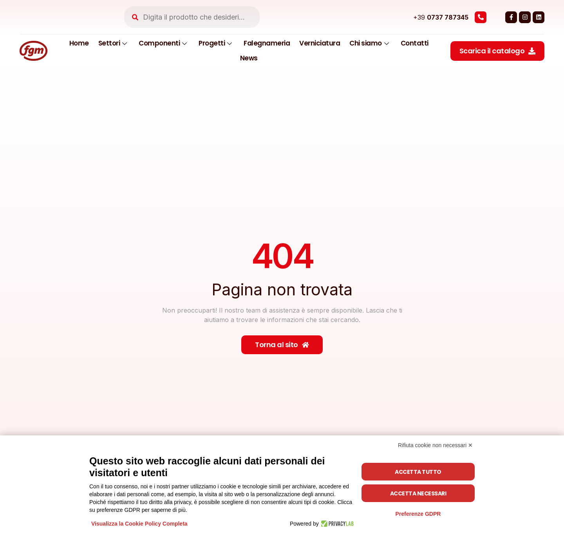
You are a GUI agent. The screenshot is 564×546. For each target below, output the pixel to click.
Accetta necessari (418, 493)
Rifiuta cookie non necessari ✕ (435, 445)
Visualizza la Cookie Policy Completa (139, 524)
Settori (112, 43)
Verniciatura (319, 43)
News (249, 58)
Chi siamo (369, 43)
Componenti (163, 43)
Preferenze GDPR (418, 514)
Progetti (215, 43)
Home (79, 43)
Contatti (414, 43)
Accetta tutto (418, 472)
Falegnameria (267, 43)
